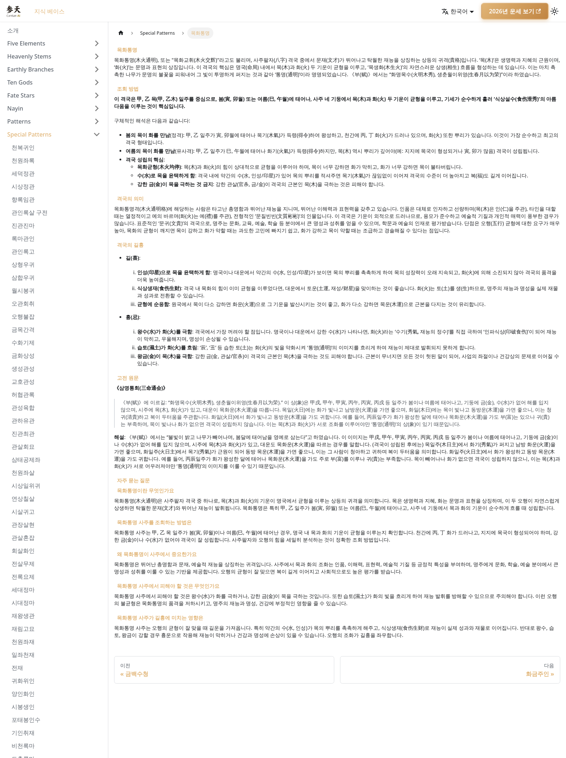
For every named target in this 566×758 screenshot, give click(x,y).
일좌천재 (23, 655)
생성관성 (23, 368)
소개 (13, 30)
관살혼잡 (23, 538)
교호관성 (23, 382)
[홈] (121, 33)
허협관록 (23, 395)
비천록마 (23, 746)
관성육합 (23, 408)
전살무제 (23, 564)
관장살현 (23, 525)
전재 (17, 668)
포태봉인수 (26, 720)
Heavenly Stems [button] (29, 56)
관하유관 (23, 421)
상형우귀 (23, 264)
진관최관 (23, 434)
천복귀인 (23, 147)
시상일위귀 (26, 486)
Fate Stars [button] (21, 95)
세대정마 (23, 590)
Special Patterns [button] (29, 134)
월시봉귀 (23, 290)
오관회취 (23, 303)
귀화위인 (23, 681)
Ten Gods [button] (19, 82)
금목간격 (23, 329)
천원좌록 (23, 160)
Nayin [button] (15, 108)
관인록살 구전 (30, 212)
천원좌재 (23, 642)
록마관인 (23, 238)
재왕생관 (23, 616)
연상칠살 (23, 499)
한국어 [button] (454, 11)
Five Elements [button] (26, 43)
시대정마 (23, 603)
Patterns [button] (19, 121)
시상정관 (23, 186)
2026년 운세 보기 (515, 11)
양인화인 (23, 694)
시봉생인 (23, 707)
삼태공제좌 (26, 460)
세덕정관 (23, 173)
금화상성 (23, 355)
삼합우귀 (23, 277)
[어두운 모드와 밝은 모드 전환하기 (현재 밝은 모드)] (554, 11)
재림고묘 (23, 629)
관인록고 (23, 251)
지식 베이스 (49, 11)
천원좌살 (23, 473)
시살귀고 (23, 512)
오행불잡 (23, 316)
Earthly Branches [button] (30, 69)
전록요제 (23, 577)
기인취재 (23, 733)
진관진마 (23, 225)
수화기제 (23, 342)
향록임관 (23, 199)
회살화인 (23, 551)
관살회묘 (23, 447)
